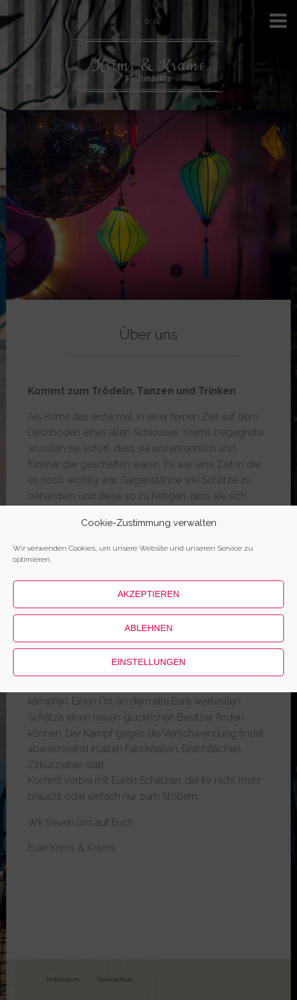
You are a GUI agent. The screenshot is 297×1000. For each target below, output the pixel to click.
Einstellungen (148, 701)
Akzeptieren (148, 633)
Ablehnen (148, 667)
